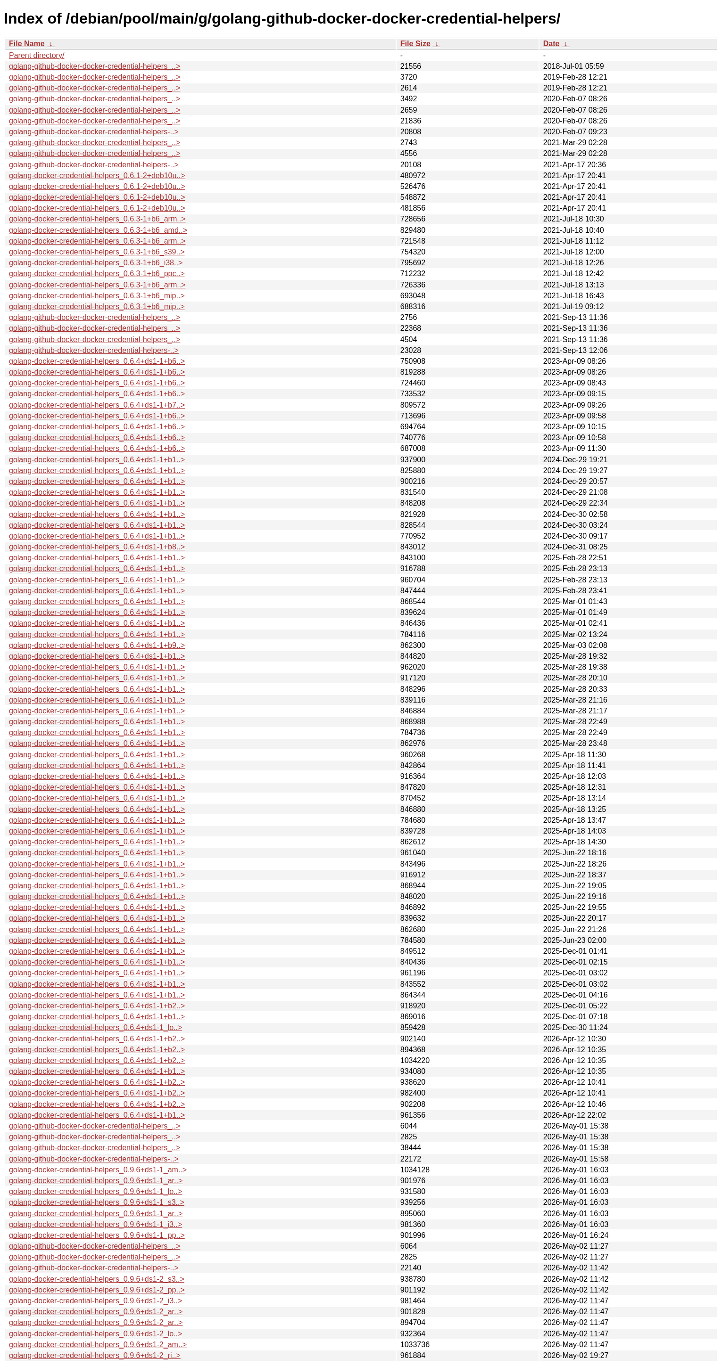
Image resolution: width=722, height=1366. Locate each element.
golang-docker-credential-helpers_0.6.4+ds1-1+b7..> (97, 405)
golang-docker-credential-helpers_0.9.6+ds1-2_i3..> (95, 1301)
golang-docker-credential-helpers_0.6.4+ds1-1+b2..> (97, 1006)
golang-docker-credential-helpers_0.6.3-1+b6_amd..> (98, 230)
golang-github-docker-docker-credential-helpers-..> (94, 132)
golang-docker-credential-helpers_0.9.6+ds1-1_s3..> (96, 1202)
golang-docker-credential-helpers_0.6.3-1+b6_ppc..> (97, 274)
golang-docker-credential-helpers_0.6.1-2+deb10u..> (97, 176)
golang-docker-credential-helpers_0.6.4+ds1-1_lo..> (95, 1027)
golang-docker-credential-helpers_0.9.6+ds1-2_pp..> (97, 1290)
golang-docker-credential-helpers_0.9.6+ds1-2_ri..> (95, 1355)
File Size (415, 44)
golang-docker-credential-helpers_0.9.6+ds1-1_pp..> (97, 1235)
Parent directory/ (36, 55)
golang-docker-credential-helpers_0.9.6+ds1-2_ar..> (96, 1312)
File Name (27, 44)
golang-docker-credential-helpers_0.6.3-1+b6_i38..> (96, 263)
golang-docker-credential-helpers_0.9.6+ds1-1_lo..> (95, 1191)
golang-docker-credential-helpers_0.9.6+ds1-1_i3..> (95, 1224)
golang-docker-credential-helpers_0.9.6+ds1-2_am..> (98, 1345)
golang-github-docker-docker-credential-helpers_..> (94, 66)
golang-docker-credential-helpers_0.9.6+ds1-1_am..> (98, 1170)
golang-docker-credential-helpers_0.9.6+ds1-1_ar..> (96, 1181)
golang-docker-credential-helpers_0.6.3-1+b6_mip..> (97, 296)
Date (551, 44)
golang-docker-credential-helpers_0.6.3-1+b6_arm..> (97, 219)
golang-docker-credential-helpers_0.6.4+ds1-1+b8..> (97, 547)
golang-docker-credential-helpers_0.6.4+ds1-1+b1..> (97, 460)
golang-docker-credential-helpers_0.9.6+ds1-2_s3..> (96, 1279)
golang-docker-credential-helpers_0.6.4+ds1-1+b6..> (97, 361)
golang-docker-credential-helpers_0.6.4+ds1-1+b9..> (97, 645)
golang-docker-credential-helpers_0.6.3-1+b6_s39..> (97, 252)
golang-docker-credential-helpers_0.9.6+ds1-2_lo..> (95, 1334)
